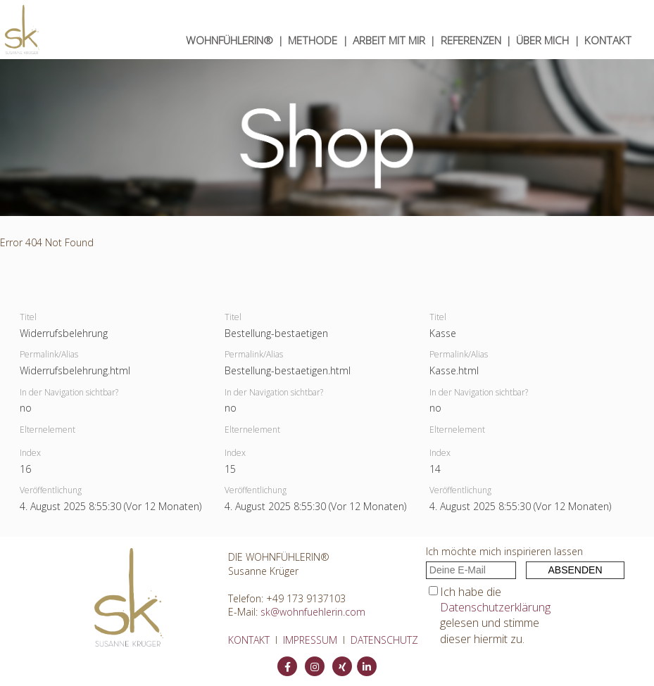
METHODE (312, 40)
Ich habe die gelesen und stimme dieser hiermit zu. (495, 615)
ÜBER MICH (542, 40)
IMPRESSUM (310, 640)
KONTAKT (607, 40)
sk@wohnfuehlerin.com (312, 611)
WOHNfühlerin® (229, 40)
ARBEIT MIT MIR (389, 40)
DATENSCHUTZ (384, 640)
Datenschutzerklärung (495, 607)
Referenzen (471, 40)
